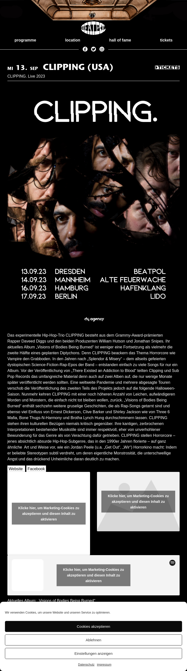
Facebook (36, 469)
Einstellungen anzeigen (93, 653)
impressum (104, 664)
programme (25, 40)
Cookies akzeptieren (93, 626)
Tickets (167, 68)
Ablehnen (93, 640)
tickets (166, 40)
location (72, 40)
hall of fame (120, 40)
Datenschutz (86, 664)
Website (16, 469)
